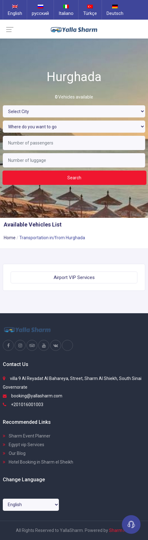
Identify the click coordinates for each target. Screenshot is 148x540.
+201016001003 (23, 404)
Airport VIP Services (74, 277)
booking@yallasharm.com (32, 395)
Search (74, 177)
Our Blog (14, 453)
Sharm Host (120, 530)
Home (10, 237)
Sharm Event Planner (26, 435)
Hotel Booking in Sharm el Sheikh (38, 462)
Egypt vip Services (23, 444)
